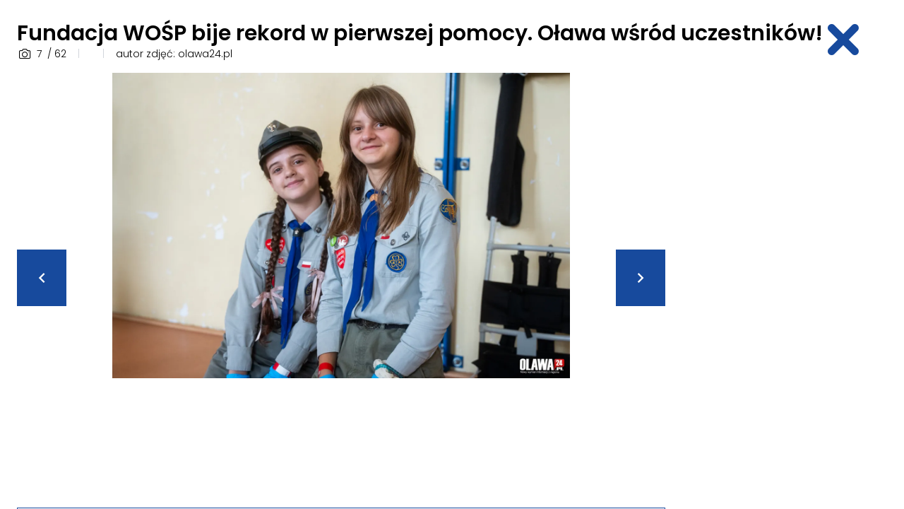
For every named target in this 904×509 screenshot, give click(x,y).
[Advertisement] (788, 285)
